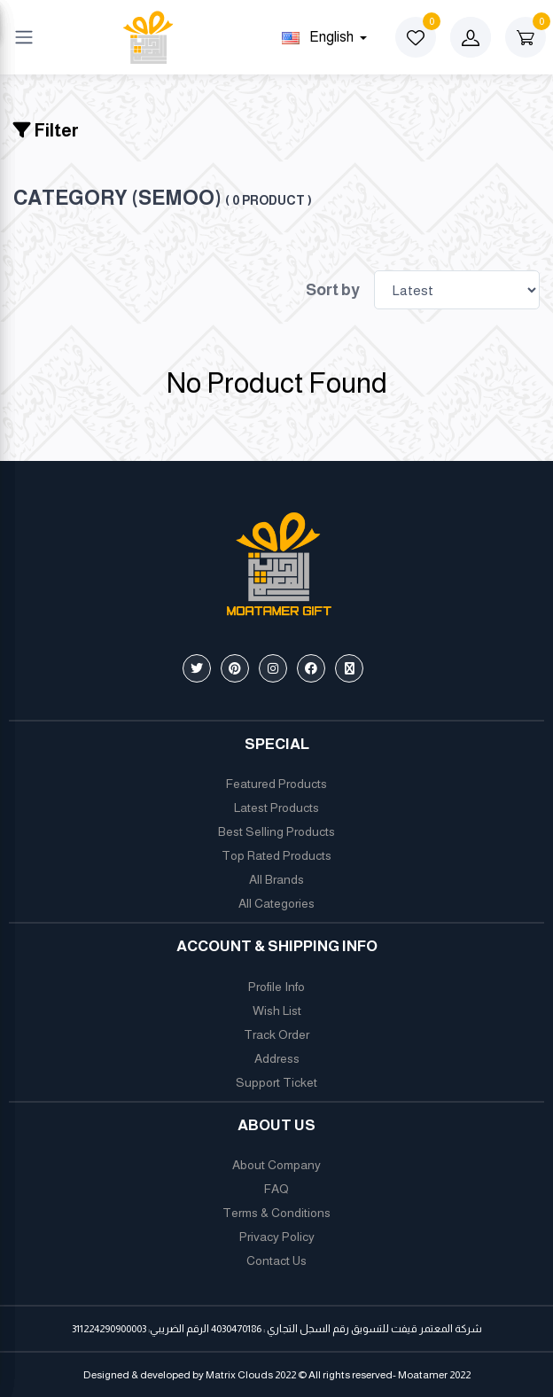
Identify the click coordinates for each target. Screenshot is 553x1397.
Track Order (276, 1034)
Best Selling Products (276, 831)
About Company (276, 1165)
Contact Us (276, 1260)
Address (277, 1058)
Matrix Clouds (239, 1375)
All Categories (276, 903)
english (319, 36)
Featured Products (276, 784)
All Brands (276, 879)
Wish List (277, 1010)
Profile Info (276, 986)
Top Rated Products (276, 855)
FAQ (276, 1189)
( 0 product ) (268, 200)
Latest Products (276, 807)
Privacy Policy (277, 1236)
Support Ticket (276, 1082)
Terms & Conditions (276, 1213)
